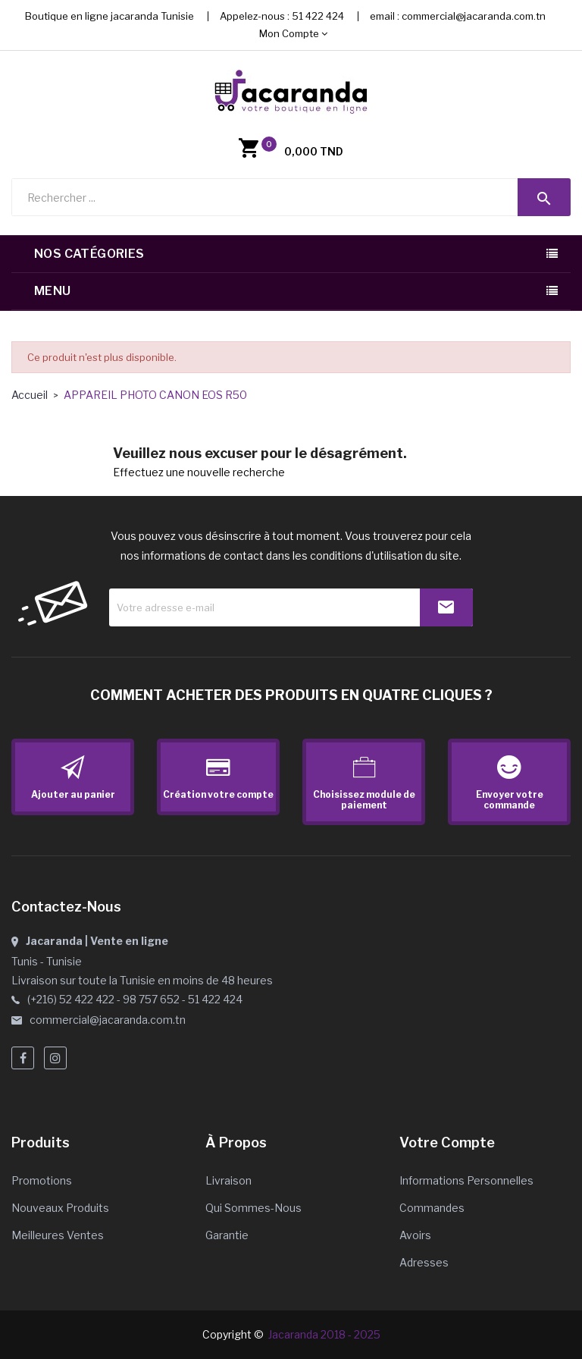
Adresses (424, 1262)
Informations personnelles (466, 1180)
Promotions (41, 1180)
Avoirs (415, 1235)
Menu (52, 291)
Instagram (55, 1058)
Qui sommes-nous (253, 1207)
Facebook (22, 1058)
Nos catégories (89, 253)
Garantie (227, 1235)
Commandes (432, 1207)
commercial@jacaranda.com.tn (474, 16)
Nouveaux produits (60, 1207)
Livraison (228, 1180)
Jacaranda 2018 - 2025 (324, 1334)
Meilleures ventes (57, 1235)
